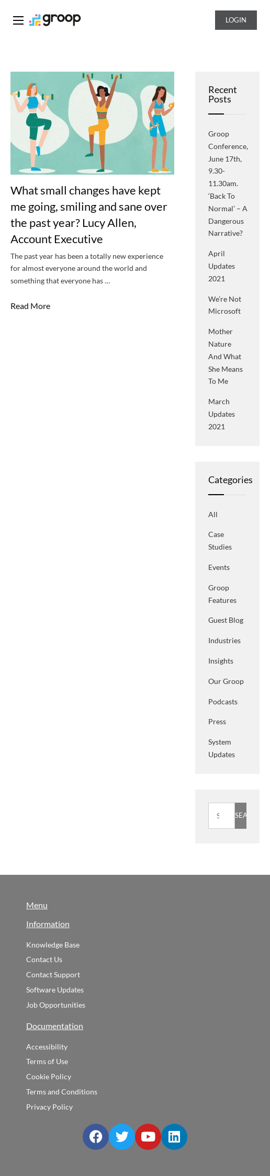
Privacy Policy (49, 1106)
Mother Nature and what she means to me (225, 356)
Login (236, 20)
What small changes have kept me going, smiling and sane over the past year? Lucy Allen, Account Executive (88, 214)
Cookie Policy (48, 1076)
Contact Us (44, 959)
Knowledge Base (53, 944)
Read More (30, 306)
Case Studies (220, 540)
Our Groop (226, 681)
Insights (220, 660)
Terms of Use (47, 1061)
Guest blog (225, 619)
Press (217, 721)
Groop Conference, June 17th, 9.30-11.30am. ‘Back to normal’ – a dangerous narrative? (228, 183)
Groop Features (222, 593)
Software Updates (55, 989)
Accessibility (47, 1046)
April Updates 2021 (221, 266)
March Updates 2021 (221, 414)
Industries (224, 640)
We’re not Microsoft (224, 305)
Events (219, 567)
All (213, 514)
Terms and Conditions (61, 1091)
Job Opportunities (55, 1004)
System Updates (221, 748)
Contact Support (53, 974)
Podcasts (223, 701)
